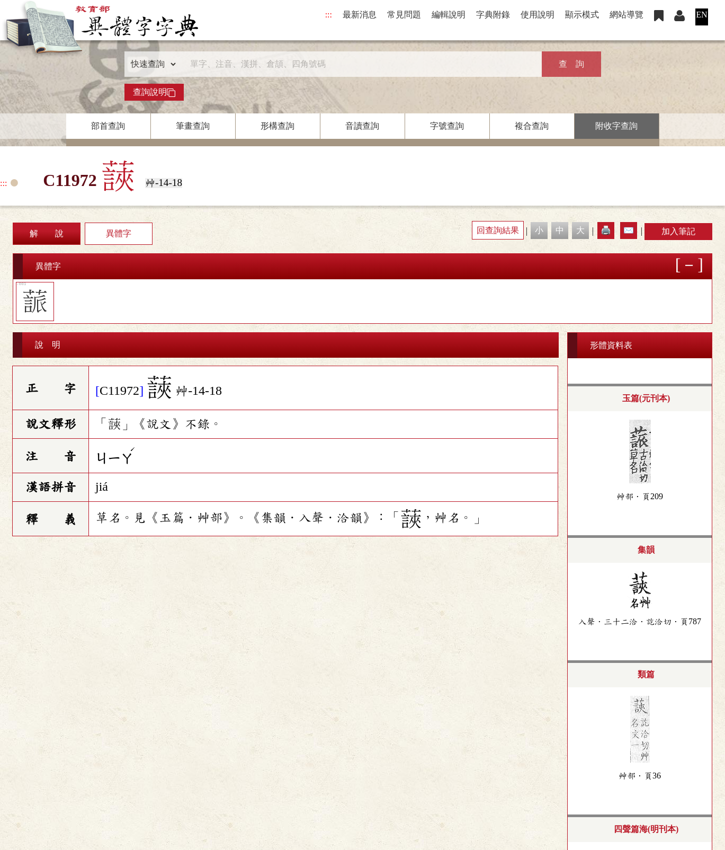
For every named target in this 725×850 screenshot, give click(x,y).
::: (328, 14)
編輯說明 (449, 14)
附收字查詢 (616, 125)
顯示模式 (582, 14)
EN (701, 14)
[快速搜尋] (359, 64)
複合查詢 (532, 125)
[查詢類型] (150, 64)
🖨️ (606, 230)
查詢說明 (154, 92)
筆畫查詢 (193, 125)
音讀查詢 (362, 125)
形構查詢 (277, 125)
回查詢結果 (498, 230)
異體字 (118, 233)
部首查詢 (108, 125)
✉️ (628, 230)
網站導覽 (626, 14)
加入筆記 (678, 231)
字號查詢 (447, 125)
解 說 (47, 233)
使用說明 (537, 14)
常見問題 (404, 14)
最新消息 (360, 14)
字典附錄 (493, 14)
